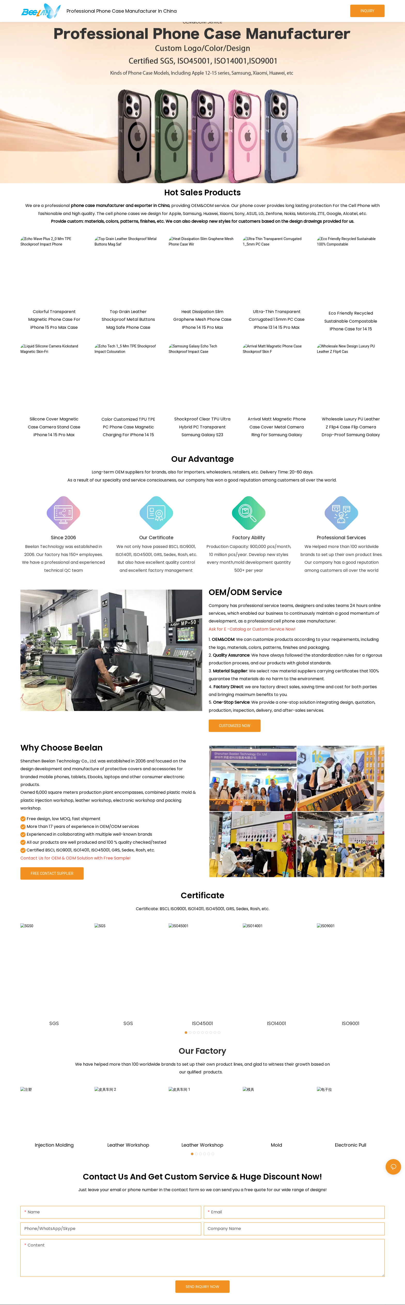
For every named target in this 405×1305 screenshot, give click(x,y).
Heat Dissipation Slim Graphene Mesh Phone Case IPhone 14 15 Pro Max (202, 319)
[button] (186, 1033)
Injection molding (54, 1145)
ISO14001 (276, 1023)
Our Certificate (156, 537)
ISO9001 (350, 1023)
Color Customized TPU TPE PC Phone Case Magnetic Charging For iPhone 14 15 (128, 427)
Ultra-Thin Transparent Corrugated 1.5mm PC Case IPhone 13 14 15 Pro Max (277, 319)
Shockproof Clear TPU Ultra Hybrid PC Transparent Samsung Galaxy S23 (202, 427)
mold (276, 1145)
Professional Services (341, 537)
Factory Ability (248, 537)
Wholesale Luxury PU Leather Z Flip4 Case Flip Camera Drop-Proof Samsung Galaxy (351, 427)
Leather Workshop (128, 1145)
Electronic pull (350, 1145)
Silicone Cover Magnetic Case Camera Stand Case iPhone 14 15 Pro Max (54, 427)
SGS (54, 1023)
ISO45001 (202, 1023)
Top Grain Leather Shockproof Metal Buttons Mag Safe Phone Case (128, 319)
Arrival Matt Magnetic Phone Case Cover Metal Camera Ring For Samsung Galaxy (277, 427)
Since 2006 (63, 537)
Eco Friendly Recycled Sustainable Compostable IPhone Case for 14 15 (350, 321)
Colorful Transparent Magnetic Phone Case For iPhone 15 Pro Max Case (54, 319)
